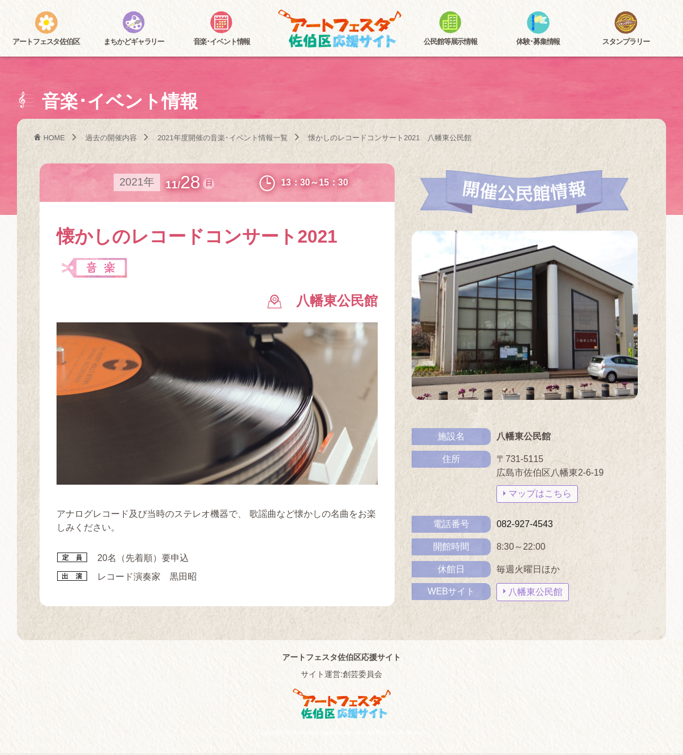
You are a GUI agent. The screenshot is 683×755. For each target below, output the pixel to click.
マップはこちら (540, 494)
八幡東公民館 (535, 592)
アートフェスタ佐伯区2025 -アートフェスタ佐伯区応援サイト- (341, 29)
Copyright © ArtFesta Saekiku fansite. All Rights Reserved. (341, 734)
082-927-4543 (524, 524)
